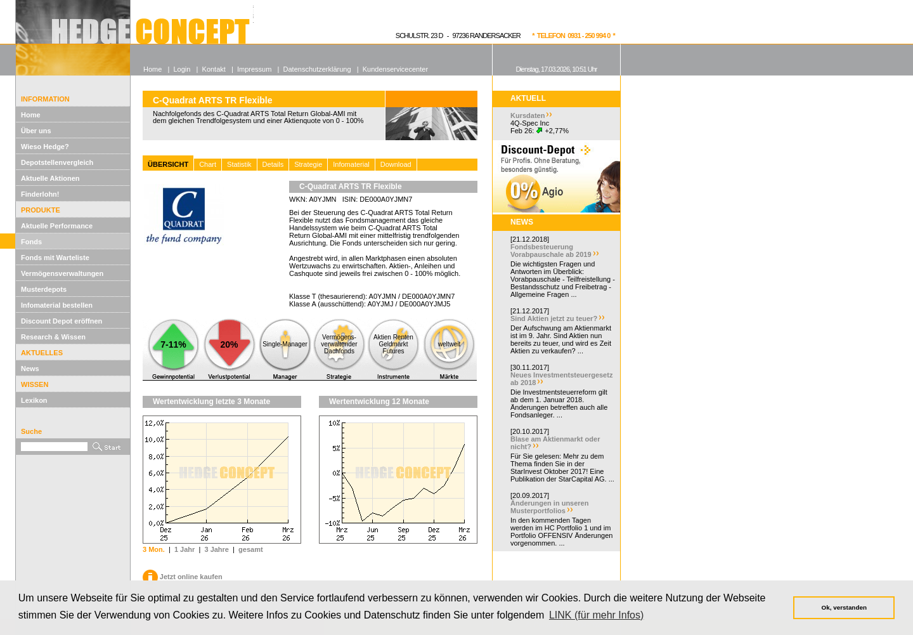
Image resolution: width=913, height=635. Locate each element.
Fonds (31, 241)
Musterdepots (44, 289)
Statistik (239, 164)
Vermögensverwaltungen (62, 273)
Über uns (36, 130)
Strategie (308, 164)
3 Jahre (216, 549)
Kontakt (214, 69)
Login (181, 69)
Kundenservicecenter (395, 69)
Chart (207, 164)
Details (273, 164)
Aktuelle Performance (57, 226)
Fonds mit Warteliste (55, 257)
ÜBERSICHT (168, 164)
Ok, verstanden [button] (844, 607)
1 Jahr (184, 549)
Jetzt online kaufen (183, 576)
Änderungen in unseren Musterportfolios (549, 506)
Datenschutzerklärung (317, 69)
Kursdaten (527, 115)
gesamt (250, 549)
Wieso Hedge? (45, 146)
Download (395, 164)
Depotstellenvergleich (57, 162)
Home (31, 115)
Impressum (254, 69)
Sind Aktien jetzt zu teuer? (553, 318)
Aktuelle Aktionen (50, 178)
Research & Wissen (53, 337)
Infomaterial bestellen (57, 305)
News (30, 368)
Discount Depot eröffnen (61, 321)
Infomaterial (351, 164)
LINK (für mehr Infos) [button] (596, 615)
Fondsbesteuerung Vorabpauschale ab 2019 (551, 250)
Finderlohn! (40, 194)
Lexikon (34, 400)
